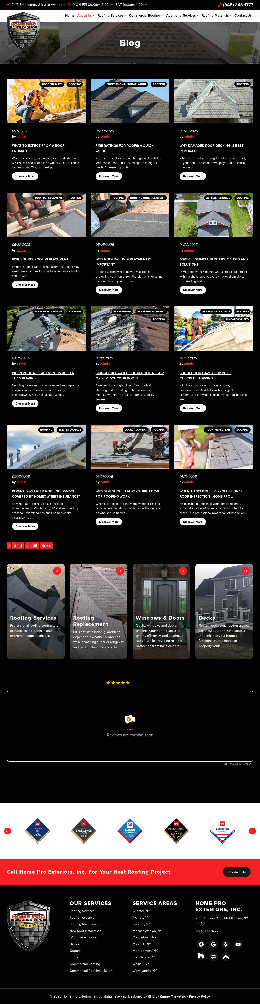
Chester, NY (141, 910)
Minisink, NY (142, 944)
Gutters (75, 950)
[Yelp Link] (225, 944)
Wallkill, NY (141, 963)
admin (21, 136)
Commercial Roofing (144, 15)
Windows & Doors (83, 937)
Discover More (25, 176)
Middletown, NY (145, 937)
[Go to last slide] (7, 831)
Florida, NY (141, 917)
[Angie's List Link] (213, 957)
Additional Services (181, 15)
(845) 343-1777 (235, 5)
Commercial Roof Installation (91, 970)
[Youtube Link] (238, 944)
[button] (36, 611)
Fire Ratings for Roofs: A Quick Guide (125, 148)
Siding (74, 957)
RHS (151, 996)
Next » (46, 545)
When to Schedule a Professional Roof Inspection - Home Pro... (211, 494)
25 (35, 545)
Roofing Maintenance (85, 924)
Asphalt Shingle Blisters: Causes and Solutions (214, 262)
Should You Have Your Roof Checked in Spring (205, 376)
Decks (74, 944)
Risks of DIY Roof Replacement (40, 259)
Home (69, 15)
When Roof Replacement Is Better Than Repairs (43, 376)
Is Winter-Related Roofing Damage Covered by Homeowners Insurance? (46, 494)
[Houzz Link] (201, 955)
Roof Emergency (82, 917)
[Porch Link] (225, 956)
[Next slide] (252, 831)
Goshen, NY (142, 924)
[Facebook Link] (201, 944)
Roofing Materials (215, 15)
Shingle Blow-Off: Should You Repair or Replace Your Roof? (130, 376)
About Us (84, 15)
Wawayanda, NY (145, 970)
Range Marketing (173, 996)
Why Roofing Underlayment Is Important (123, 262)
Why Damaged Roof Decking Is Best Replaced (212, 148)
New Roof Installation (85, 930)
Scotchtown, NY (144, 957)
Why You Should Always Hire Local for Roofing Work (128, 494)
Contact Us (243, 15)
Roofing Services (110, 15)
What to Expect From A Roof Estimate (38, 148)
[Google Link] (213, 944)
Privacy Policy (199, 996)
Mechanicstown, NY (147, 930)
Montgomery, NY (145, 950)
